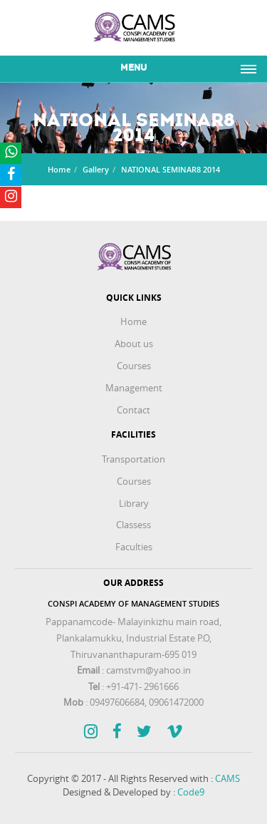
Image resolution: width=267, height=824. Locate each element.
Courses (134, 365)
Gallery (96, 169)
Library (134, 503)
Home (59, 169)
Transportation (133, 459)
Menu (133, 68)
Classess (133, 524)
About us (134, 343)
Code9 (190, 792)
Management (133, 387)
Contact (133, 409)
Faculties (133, 546)
